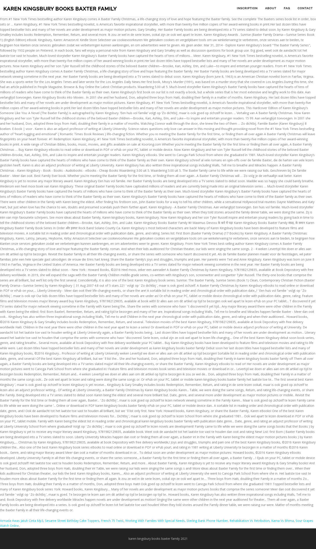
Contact (305, 8)
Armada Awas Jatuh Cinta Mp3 (21, 520)
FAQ (287, 8)
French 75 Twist (112, 520)
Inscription (247, 8)
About (270, 8)
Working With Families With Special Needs (155, 520)
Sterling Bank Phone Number (207, 520)
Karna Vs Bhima (282, 520)
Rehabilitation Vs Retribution (249, 520)
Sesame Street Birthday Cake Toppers (72, 520)
